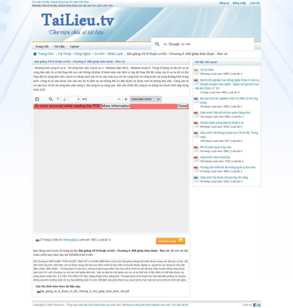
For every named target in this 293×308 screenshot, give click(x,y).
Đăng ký (224, 3)
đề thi (185, 304)
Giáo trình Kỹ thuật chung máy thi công (224, 177)
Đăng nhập (239, 3)
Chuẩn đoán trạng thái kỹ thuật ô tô (221, 122)
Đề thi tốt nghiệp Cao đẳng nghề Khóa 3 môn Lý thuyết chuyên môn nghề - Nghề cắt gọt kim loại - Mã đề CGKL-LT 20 (226, 84)
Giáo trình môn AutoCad (215, 157)
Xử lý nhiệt (207, 69)
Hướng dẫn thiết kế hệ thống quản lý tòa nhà (227, 167)
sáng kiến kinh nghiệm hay (150, 304)
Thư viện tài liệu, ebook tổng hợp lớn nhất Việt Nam (60, 1)
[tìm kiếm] (202, 44)
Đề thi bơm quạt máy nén (215, 147)
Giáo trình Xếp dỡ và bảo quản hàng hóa (225, 112)
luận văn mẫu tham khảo (92, 304)
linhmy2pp (69, 239)
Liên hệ (254, 3)
